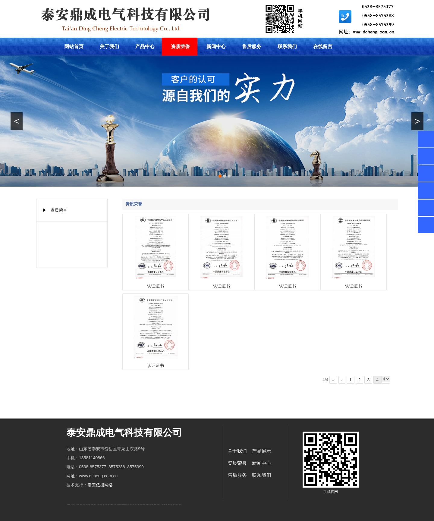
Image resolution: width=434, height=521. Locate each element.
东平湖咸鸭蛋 (126, 504)
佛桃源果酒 (95, 504)
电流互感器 (86, 504)
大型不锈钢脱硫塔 (147, 504)
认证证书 (155, 286)
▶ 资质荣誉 (54, 210)
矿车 (71, 504)
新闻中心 (216, 46)
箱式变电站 (174, 504)
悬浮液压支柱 (89, 504)
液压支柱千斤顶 (101, 504)
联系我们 (287, 46)
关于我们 (109, 46)
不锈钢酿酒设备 (112, 504)
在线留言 (322, 46)
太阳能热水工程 (118, 504)
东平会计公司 (84, 504)
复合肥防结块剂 (124, 504)
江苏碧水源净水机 (144, 504)
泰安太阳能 (115, 504)
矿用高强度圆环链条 (68, 504)
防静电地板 (103, 504)
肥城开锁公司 (81, 504)
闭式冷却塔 (171, 504)
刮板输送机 (152, 504)
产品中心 (145, 46)
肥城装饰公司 (108, 504)
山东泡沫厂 (128, 504)
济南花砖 (150, 504)
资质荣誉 (180, 46)
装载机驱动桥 (155, 504)
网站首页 (73, 46)
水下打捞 (98, 504)
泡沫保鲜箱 (138, 504)
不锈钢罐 (164, 504)
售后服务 (251, 46)
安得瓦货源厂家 (180, 504)
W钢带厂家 (169, 504)
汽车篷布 (162, 504)
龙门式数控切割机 (158, 504)
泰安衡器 (106, 504)
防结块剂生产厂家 (177, 504)
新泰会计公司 (73, 504)
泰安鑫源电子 (92, 504)
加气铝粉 (166, 504)
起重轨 (78, 504)
